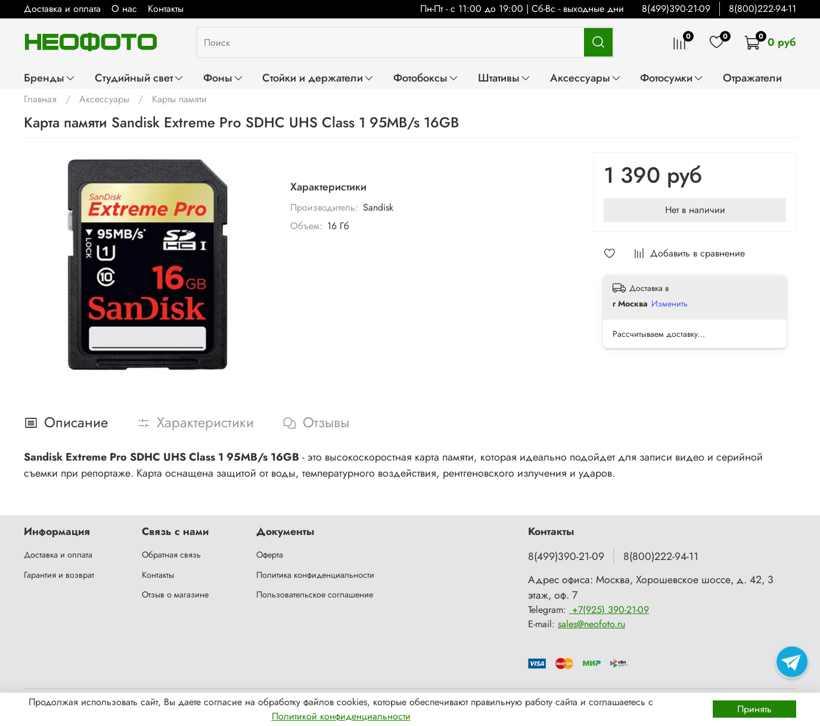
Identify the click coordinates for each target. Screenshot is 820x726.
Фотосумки (672, 78)
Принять (754, 709)
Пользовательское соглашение (314, 594)
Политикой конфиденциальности (341, 716)
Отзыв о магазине (175, 594)
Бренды (50, 78)
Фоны (223, 78)
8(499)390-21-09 (676, 8)
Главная (40, 99)
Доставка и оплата (62, 8)
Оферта (269, 555)
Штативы (504, 78)
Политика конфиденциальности (315, 575)
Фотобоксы (426, 78)
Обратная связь (171, 555)
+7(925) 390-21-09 (609, 610)
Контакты (166, 8)
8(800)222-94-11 (762, 8)
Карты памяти (179, 99)
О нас (124, 8)
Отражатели (752, 78)
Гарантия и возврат (59, 575)
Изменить (669, 303)
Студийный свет (139, 78)
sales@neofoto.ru (591, 624)
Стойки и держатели (318, 78)
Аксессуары (586, 78)
